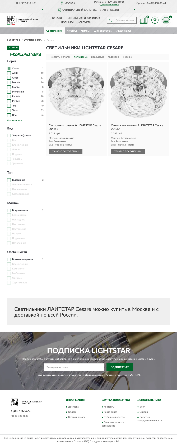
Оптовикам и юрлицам (83, 18)
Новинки (67, 22)
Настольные (19, 229)
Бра (14, 140)
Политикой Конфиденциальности (87, 375)
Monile (16, 87)
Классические (20, 145)
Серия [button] (11, 61)
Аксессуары (124, 31)
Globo (15, 78)
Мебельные (18, 273)
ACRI (15, 73)
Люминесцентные (22, 184)
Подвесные (18, 238)
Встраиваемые (20, 210)
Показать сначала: (60, 57)
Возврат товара (76, 417)
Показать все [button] (14, 120)
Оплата (72, 412)
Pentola (16, 96)
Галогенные (18, 180)
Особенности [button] (17, 252)
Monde (16, 82)
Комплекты (18, 269)
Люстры (72, 31)
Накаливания (19, 189)
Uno (14, 115)
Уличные (17, 278)
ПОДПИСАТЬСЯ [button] (119, 367)
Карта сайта (110, 412)
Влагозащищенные (22, 259)
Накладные (18, 220)
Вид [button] (10, 128)
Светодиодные (20, 194)
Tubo (15, 110)
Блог (142, 407)
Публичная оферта (114, 417)
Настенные (18, 224)
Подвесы (17, 154)
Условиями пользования (117, 375)
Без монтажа (19, 215)
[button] (109, 4)
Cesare (15, 68)
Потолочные (19, 243)
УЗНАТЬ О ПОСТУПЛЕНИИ (65, 151)
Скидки (143, 412)
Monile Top (18, 92)
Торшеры (17, 159)
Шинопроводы (103, 31)
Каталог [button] (57, 18)
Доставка (73, 407)
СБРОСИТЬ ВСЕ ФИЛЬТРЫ (25, 54)
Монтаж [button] (13, 203)
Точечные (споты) (21, 135)
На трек (16, 234)
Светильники (54, 31)
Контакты (84, 22)
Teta (14, 106)
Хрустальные (19, 283)
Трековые (17, 163)
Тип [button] (9, 172)
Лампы (85, 31)
